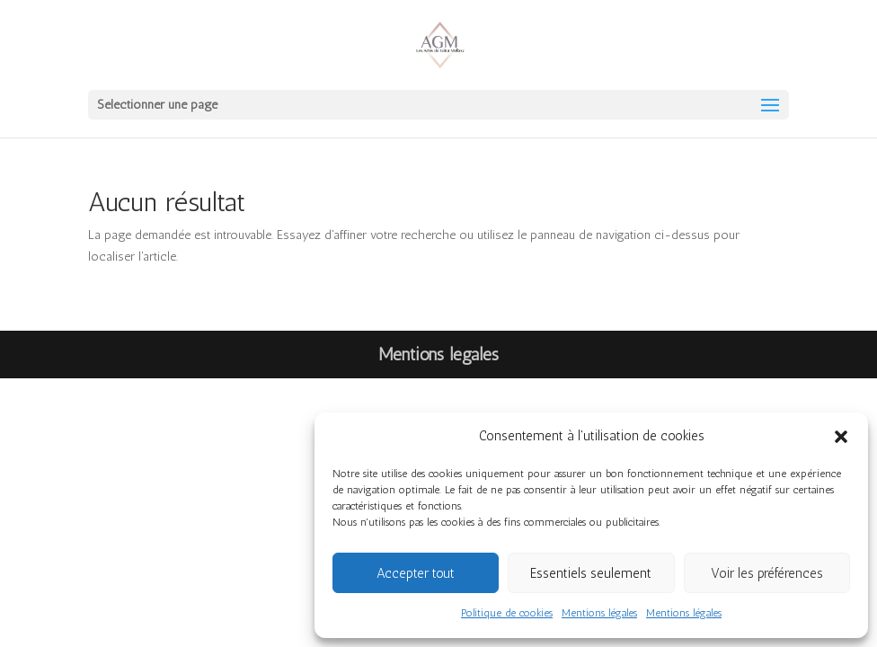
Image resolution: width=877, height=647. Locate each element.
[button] (841, 437)
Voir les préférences (767, 573)
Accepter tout (415, 573)
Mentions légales (599, 613)
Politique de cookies (507, 613)
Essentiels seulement (590, 573)
